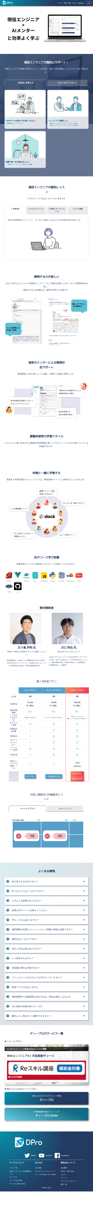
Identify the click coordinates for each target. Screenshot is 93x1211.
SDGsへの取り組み (67, 1191)
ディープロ (13, 1197)
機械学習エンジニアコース (15, 123)
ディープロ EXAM (15, 1200)
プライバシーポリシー (68, 1201)
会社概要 (64, 1187)
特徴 (65, 3)
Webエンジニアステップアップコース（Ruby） (64, 123)
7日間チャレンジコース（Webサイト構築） (20, 164)
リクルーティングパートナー (45, 1191)
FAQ (74, 3)
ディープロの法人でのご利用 (45, 1194)
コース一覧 (13, 1187)
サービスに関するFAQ (17, 1203)
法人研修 (38, 1187)
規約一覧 (64, 1204)
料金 (69, 3)
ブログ (63, 1194)
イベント (64, 1197)
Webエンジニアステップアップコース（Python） (64, 125)
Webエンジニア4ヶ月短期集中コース (20, 1192)
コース (60, 3)
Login (89, 3)
